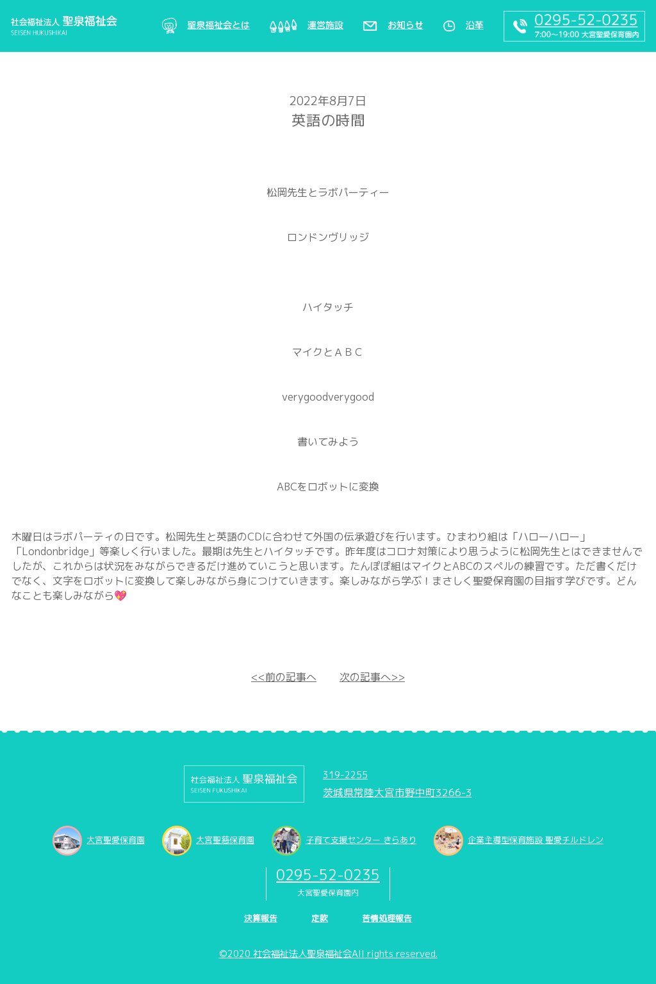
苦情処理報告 (387, 918)
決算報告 (260, 918)
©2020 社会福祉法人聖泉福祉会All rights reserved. (328, 953)
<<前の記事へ (283, 677)
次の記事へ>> (372, 677)
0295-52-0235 (328, 875)
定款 (319, 918)
